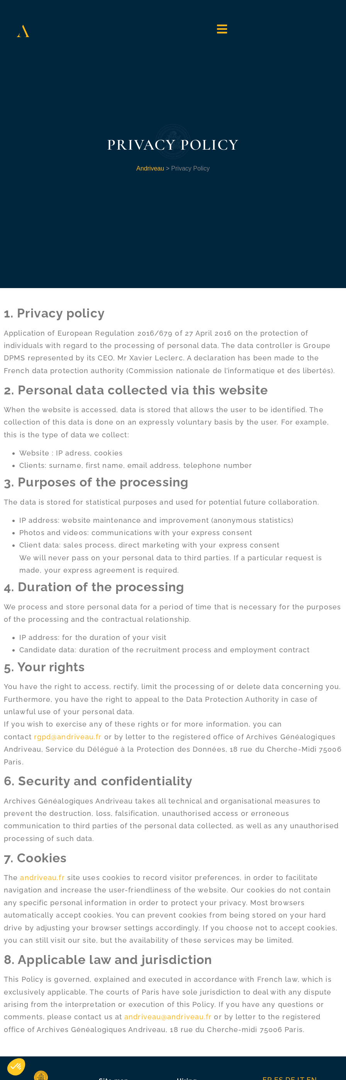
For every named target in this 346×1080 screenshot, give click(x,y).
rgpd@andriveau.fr (68, 737)
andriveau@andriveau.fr (168, 1017)
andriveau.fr (42, 878)
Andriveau (150, 168)
